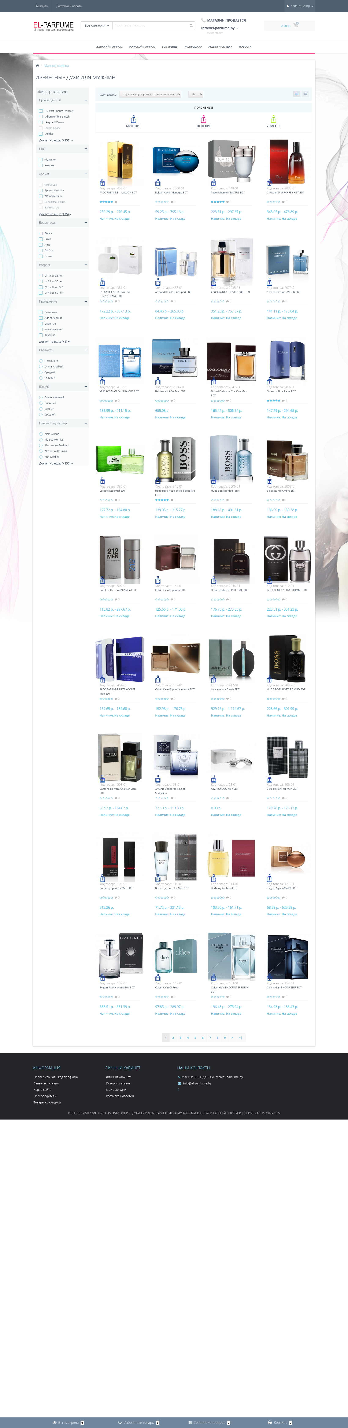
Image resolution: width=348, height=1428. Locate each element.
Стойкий (50, 378)
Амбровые (51, 184)
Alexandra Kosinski (56, 451)
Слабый (49, 409)
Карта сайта (42, 1090)
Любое (49, 250)
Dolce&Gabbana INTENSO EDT (229, 590)
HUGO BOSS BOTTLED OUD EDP (286, 689)
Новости (245, 46)
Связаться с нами (46, 1083)
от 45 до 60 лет (54, 293)
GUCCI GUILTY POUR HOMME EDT (287, 590)
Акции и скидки (220, 46)
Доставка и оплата (48, 6)
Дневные (50, 323)
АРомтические (53, 196)
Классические (53, 329)
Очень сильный (54, 397)
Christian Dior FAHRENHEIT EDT (285, 192)
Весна (48, 233)
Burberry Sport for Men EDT (116, 888)
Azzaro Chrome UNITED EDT (284, 292)
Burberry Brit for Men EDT (282, 789)
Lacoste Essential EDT (112, 490)
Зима (48, 239)
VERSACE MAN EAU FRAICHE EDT (119, 391)
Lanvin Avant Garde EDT (225, 689)
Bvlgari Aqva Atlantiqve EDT (171, 192)
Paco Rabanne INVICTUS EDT (228, 192)
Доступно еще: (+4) (54, 342)
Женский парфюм (109, 46)
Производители (45, 1096)
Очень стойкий (54, 366)
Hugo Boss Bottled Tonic (225, 490)
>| (240, 1038)
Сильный (50, 403)
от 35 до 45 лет (54, 287)
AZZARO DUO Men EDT (224, 789)
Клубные (50, 335)
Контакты (75, 6)
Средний (50, 372)
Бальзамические (55, 202)
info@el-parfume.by (194, 1083)
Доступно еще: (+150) (56, 463)
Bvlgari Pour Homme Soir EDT (117, 987)
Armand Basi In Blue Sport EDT (173, 292)
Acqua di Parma (54, 122)
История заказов (118, 1083)
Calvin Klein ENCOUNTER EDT (284, 987)
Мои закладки (116, 1090)
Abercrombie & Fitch (57, 116)
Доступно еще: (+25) (55, 214)
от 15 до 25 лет (54, 275)
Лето (48, 245)
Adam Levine (53, 128)
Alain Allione (52, 434)
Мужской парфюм (142, 46)
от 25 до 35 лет (54, 281)
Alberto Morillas (54, 439)
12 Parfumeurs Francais (59, 111)
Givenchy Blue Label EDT (281, 391)
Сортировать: (108, 95)
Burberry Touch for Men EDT (172, 888)
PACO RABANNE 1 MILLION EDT (118, 192)
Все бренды (170, 46)
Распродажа (193, 46)
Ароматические (54, 190)
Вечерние (51, 312)
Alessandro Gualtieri (57, 445)
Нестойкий (51, 361)
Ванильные (52, 207)
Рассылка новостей (120, 1096)
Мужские (50, 159)
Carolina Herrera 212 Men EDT (118, 590)
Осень (48, 256)
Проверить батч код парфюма (56, 1077)
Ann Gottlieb (52, 457)
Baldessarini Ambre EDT (281, 490)
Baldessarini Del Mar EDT (170, 391)
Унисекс (50, 165)
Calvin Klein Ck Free (166, 987)
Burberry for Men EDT (224, 888)
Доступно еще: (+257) (56, 140)
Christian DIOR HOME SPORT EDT (230, 292)
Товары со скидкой (47, 1102)
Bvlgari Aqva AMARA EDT (282, 888)
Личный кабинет (118, 1077)
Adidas (49, 134)
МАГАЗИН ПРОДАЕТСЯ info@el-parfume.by (210, 1077)
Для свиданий (53, 318)
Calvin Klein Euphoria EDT (170, 590)
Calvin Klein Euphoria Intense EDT (175, 689)
